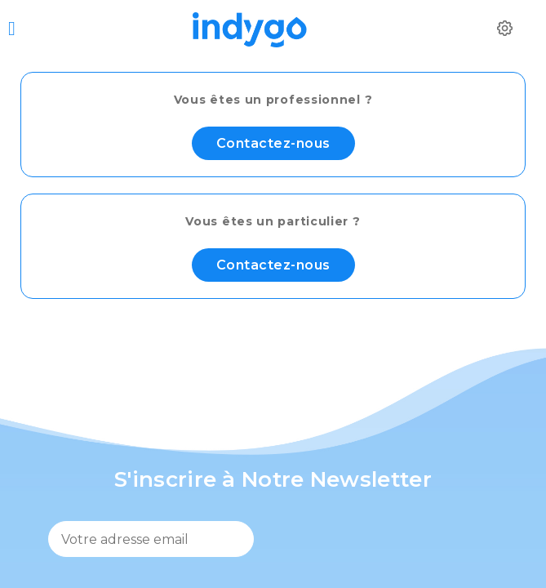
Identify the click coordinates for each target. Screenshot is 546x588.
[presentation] (391, 544)
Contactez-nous (273, 143)
